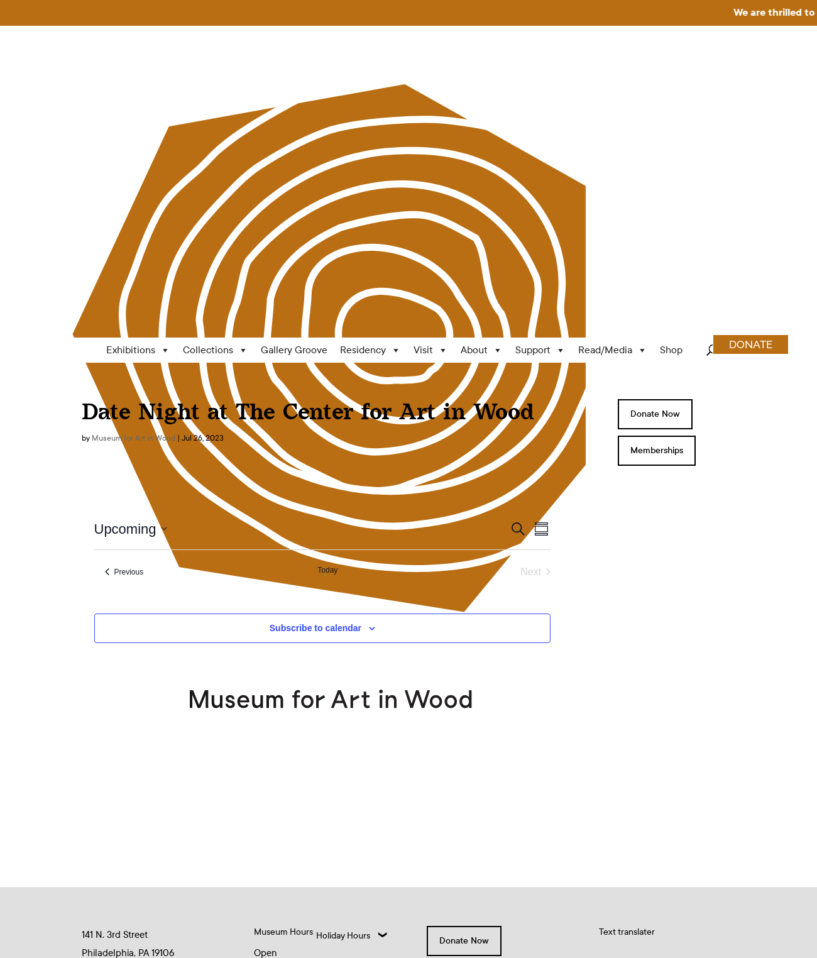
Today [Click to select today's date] (327, 335)
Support (540, 116)
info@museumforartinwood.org (146, 747)
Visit (431, 116)
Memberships (656, 216)
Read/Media (612, 116)
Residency (370, 116)
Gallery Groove (294, 116)
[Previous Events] (124, 337)
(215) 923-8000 (114, 776)
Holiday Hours (343, 701)
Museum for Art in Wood (133, 203)
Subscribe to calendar (315, 393)
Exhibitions (138, 116)
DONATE (750, 110)
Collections (215, 116)
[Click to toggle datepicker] (130, 294)
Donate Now (655, 180)
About (482, 116)
